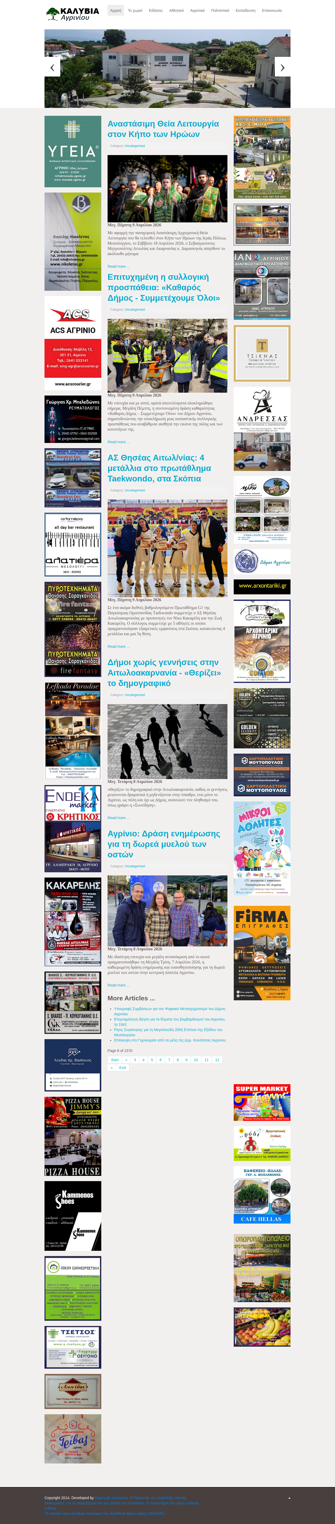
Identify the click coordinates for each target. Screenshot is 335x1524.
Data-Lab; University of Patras (120, 1498)
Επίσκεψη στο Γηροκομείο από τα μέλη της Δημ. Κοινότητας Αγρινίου (170, 1040)
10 (196, 1060)
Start (115, 1060)
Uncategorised (135, 146)
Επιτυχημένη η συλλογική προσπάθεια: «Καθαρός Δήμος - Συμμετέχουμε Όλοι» (164, 287)
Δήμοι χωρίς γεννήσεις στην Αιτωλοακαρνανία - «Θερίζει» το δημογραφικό (164, 672)
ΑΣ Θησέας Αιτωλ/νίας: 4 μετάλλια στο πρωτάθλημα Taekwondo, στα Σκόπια (159, 468)
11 (207, 1060)
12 (217, 1060)
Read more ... (119, 266)
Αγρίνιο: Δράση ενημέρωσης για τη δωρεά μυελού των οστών (164, 844)
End (122, 1068)
